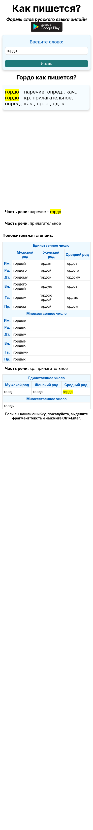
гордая (45, 263)
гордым (20, 297)
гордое (72, 263)
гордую (45, 286)
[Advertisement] (46, 159)
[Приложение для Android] (46, 30)
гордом (19, 306)
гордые (19, 320)
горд (8, 392)
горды (9, 406)
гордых (19, 327)
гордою (45, 295)
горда (38, 392)
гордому (20, 277)
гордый (19, 263)
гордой (45, 270)
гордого (20, 270)
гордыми (21, 352)
